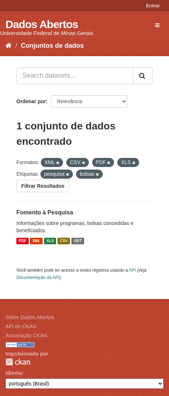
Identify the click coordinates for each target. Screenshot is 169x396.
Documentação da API (37, 277)
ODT (78, 241)
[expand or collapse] (157, 25)
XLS (50, 241)
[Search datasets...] (74, 75)
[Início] (8, 45)
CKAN (17, 362)
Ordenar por (31, 101)
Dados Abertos (41, 24)
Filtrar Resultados (42, 186)
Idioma (13, 373)
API (132, 270)
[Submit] (143, 75)
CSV (64, 241)
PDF (22, 241)
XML (36, 241)
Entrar (153, 5)
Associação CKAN (26, 335)
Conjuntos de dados (52, 45)
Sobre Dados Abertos (29, 317)
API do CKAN (20, 326)
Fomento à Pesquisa (44, 212)
